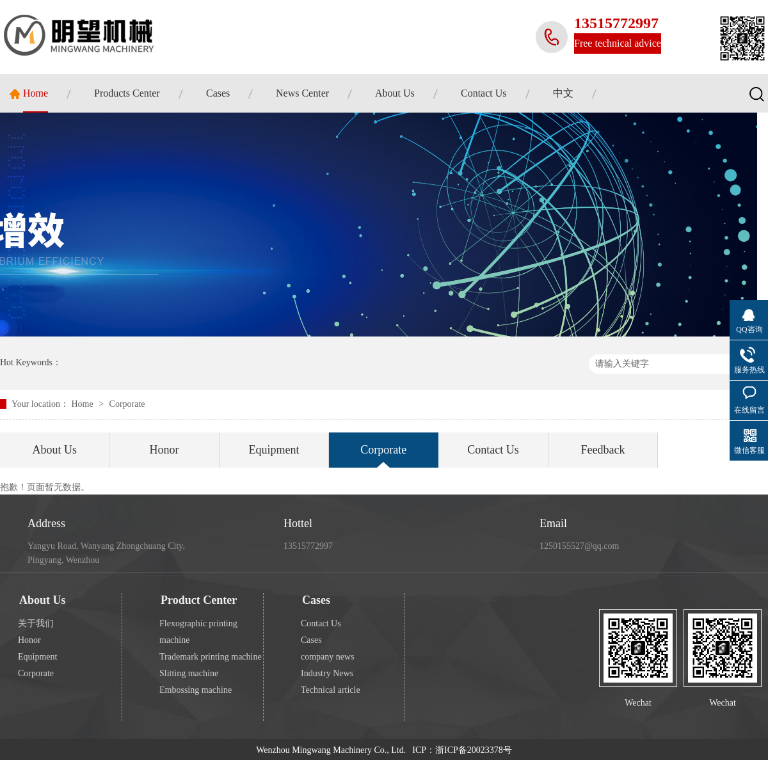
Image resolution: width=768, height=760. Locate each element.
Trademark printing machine (210, 656)
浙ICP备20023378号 (473, 750)
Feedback (602, 449)
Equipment (273, 449)
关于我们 (36, 623)
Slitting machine (188, 673)
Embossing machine (195, 690)
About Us (395, 93)
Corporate (127, 404)
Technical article (330, 690)
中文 (563, 93)
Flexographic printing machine (198, 632)
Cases (218, 93)
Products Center (127, 93)
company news (328, 656)
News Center (302, 93)
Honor (164, 449)
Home (35, 93)
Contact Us (484, 93)
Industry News (327, 673)
